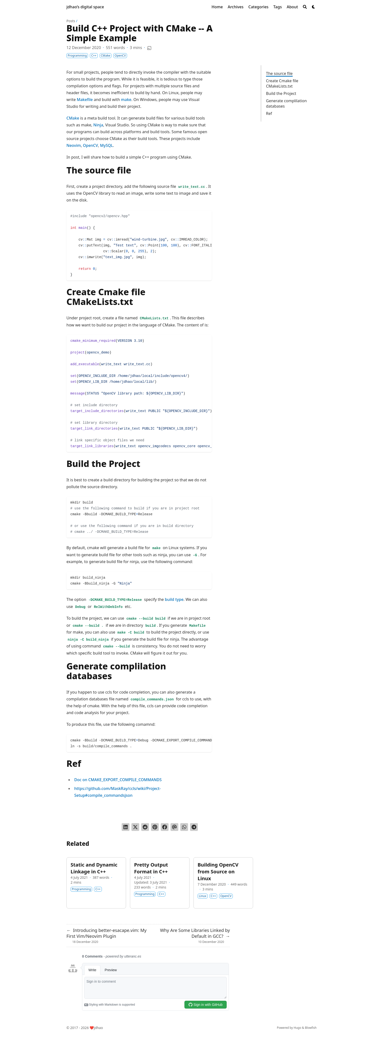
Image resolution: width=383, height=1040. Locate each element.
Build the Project (281, 93)
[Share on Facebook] (165, 827)
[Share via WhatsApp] (184, 827)
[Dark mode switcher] (314, 7)
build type (174, 599)
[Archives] (236, 7)
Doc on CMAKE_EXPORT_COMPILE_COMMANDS (118, 779)
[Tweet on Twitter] (135, 827)
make (126, 99)
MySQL (106, 145)
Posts (70, 21)
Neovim (73, 145)
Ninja (98, 125)
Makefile (85, 99)
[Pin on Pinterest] (155, 827)
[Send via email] (174, 827)
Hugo (297, 1028)
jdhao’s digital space (85, 7)
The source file (279, 73)
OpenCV (90, 145)
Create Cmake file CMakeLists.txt (282, 83)
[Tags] (277, 7)
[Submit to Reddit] (145, 827)
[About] (292, 7)
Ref (269, 113)
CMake (72, 118)
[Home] (217, 7)
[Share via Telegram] (194, 827)
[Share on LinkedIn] (125, 827)
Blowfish (311, 1028)
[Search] (305, 7)
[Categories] (258, 7)
